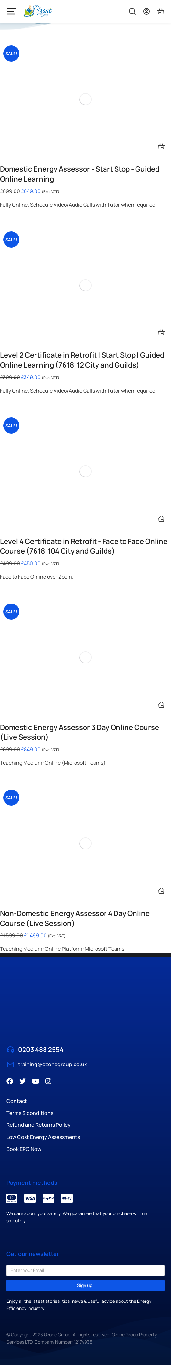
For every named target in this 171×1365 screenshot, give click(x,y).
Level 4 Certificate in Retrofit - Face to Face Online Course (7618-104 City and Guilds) (83, 546)
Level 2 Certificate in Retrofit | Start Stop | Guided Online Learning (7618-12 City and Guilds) (82, 360)
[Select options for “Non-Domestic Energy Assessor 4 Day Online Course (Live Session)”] (161, 890)
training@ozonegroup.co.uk (52, 1064)
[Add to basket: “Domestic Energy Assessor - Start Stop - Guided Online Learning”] (161, 146)
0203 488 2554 (41, 1049)
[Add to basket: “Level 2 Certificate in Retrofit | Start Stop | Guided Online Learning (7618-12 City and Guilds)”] (161, 332)
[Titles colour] (161, 11)
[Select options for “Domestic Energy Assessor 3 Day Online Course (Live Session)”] (161, 704)
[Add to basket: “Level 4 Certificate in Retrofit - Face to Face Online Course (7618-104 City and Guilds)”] (161, 518)
